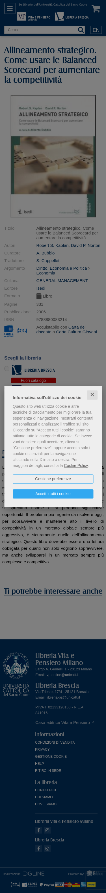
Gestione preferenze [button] (53, 479)
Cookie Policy (76, 465)
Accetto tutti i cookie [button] (53, 493)
